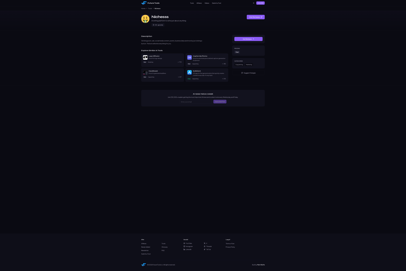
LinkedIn (187, 249)
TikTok (207, 249)
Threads (208, 246)
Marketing (249, 64)
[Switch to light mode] (253, 3)
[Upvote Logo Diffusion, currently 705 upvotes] (179, 62)
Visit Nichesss (255, 17)
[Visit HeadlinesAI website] (181, 71)
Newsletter (145, 250)
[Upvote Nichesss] (157, 25)
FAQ (163, 250)
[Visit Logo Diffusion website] (181, 56)
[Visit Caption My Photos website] (225, 56)
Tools (192, 3)
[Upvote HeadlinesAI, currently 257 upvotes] (179, 77)
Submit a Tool (216, 3)
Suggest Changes (248, 73)
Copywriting (239, 64)
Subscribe (260, 3)
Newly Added (145, 247)
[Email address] (196, 102)
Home (143, 8)
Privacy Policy (230, 247)
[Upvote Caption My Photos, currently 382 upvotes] (223, 64)
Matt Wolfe (261, 265)
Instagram (188, 246)
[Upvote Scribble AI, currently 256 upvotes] (223, 79)
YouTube (188, 243)
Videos (207, 3)
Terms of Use (230, 243)
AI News (199, 3)
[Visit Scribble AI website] (225, 71)
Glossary (165, 247)
